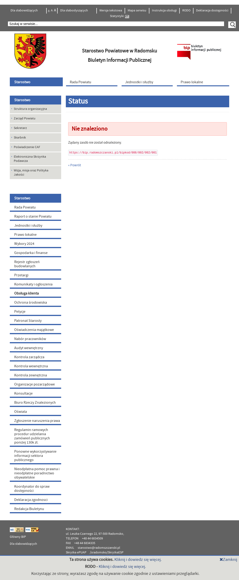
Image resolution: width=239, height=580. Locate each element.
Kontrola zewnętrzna (30, 375)
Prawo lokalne (25, 234)
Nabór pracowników (30, 339)
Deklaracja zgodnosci (31, 499)
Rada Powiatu (25, 207)
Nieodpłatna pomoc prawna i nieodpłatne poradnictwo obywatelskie (37, 473)
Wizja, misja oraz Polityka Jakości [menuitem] (31, 172)
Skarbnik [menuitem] (20, 137)
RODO (186, 10)
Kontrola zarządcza (29, 357)
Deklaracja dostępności (212, 10)
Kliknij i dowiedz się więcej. (138, 559)
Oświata (20, 411)
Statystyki (119, 16)
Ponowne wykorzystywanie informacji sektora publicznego (35, 455)
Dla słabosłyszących (74, 10)
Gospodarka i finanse (31, 252)
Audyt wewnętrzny (28, 348)
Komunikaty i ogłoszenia (33, 284)
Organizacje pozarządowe (34, 384)
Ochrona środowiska (30, 302)
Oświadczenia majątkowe (34, 329)
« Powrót (74, 165)
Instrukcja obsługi (164, 10)
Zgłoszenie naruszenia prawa (37, 420)
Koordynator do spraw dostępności (31, 488)
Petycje (19, 311)
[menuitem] (37, 81)
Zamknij (228, 559)
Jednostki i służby (28, 225)
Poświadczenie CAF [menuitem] (27, 147)
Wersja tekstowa (110, 10)
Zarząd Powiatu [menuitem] (24, 118)
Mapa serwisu (137, 10)
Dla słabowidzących (25, 10)
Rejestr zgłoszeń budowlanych (27, 264)
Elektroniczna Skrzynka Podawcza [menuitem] (30, 159)
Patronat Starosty (28, 320)
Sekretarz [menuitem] (20, 128)
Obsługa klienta (26, 293)
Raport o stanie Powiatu (33, 216)
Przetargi (21, 275)
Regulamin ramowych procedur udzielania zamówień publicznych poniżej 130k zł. (32, 436)
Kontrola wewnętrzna (31, 366)
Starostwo (22, 100)
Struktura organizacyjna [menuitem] (30, 109)
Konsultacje (23, 393)
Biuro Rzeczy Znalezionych (35, 402)
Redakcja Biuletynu (29, 509)
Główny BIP (18, 537)
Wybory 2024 (24, 243)
